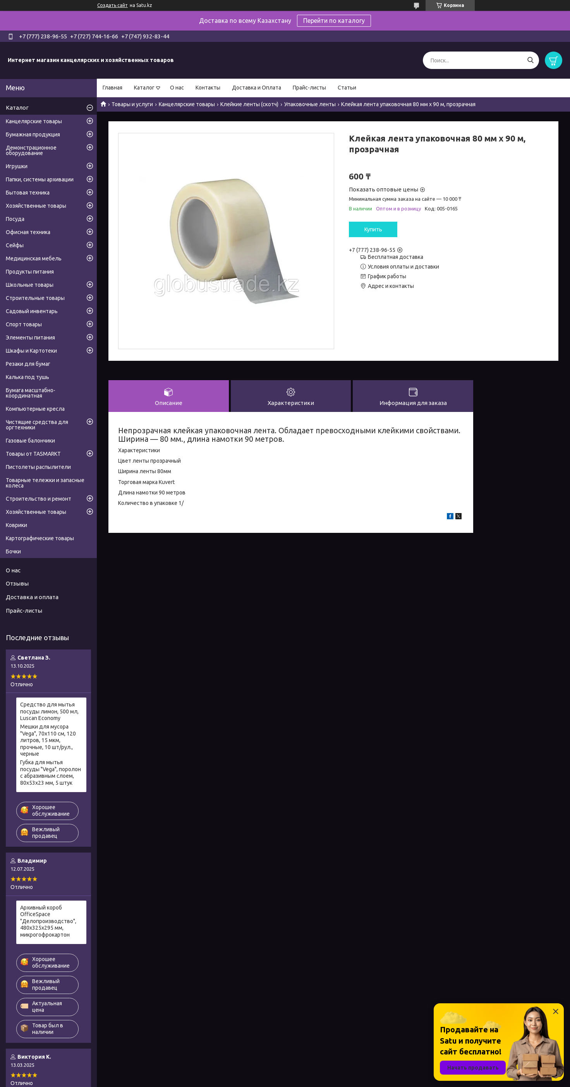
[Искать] (530, 60)
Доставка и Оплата (256, 87)
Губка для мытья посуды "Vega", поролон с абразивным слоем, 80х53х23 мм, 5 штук (50, 772)
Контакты (208, 87)
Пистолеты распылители (38, 467)
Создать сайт (112, 5)
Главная (112, 87)
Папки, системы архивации (40, 179)
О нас (177, 87)
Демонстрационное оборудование (31, 150)
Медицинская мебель (34, 258)
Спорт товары (24, 324)
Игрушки (16, 166)
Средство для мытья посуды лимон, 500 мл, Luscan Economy (49, 711)
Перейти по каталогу (334, 20)
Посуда (15, 219)
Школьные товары (29, 285)
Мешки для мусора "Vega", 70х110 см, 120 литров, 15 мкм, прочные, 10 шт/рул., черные (48, 740)
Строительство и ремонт (38, 499)
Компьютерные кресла (35, 409)
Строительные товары (35, 298)
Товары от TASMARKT (33, 454)
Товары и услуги (132, 104)
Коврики (16, 525)
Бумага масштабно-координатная (30, 393)
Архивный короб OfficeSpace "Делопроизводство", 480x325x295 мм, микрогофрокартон (48, 921)
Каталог (144, 87)
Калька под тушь (27, 377)
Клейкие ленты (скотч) (249, 104)
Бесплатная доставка (395, 257)
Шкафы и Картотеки (31, 351)
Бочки (13, 551)
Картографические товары (40, 538)
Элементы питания (30, 337)
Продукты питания (30, 272)
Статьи (347, 87)
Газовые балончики (30, 441)
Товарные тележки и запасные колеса (45, 483)
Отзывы (17, 583)
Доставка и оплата (32, 597)
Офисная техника (28, 232)
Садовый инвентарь (32, 311)
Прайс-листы (309, 87)
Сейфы (15, 245)
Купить (373, 229)
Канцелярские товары (187, 104)
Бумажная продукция (33, 134)
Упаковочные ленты (310, 104)
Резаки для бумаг (28, 364)
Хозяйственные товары (36, 206)
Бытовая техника (28, 192)
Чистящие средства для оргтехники (37, 425)
